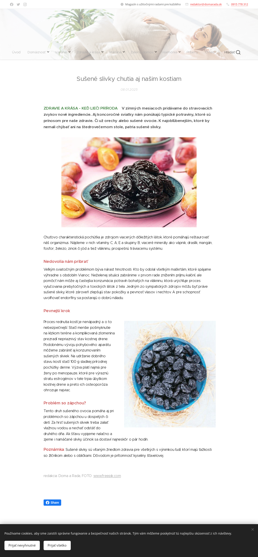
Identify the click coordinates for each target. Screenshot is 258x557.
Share (52, 502)
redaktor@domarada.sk (206, 4)
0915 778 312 (239, 4)
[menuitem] (80, 52)
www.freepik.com (107, 476)
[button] (166, 52)
